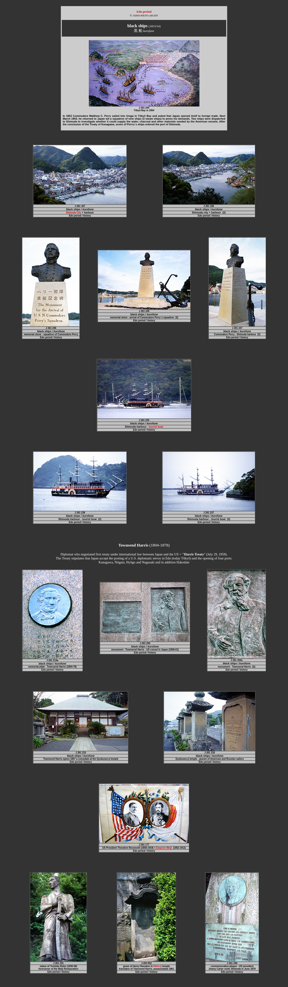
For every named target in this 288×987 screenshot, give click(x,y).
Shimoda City (73, 212)
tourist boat (156, 426)
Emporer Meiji (164, 848)
